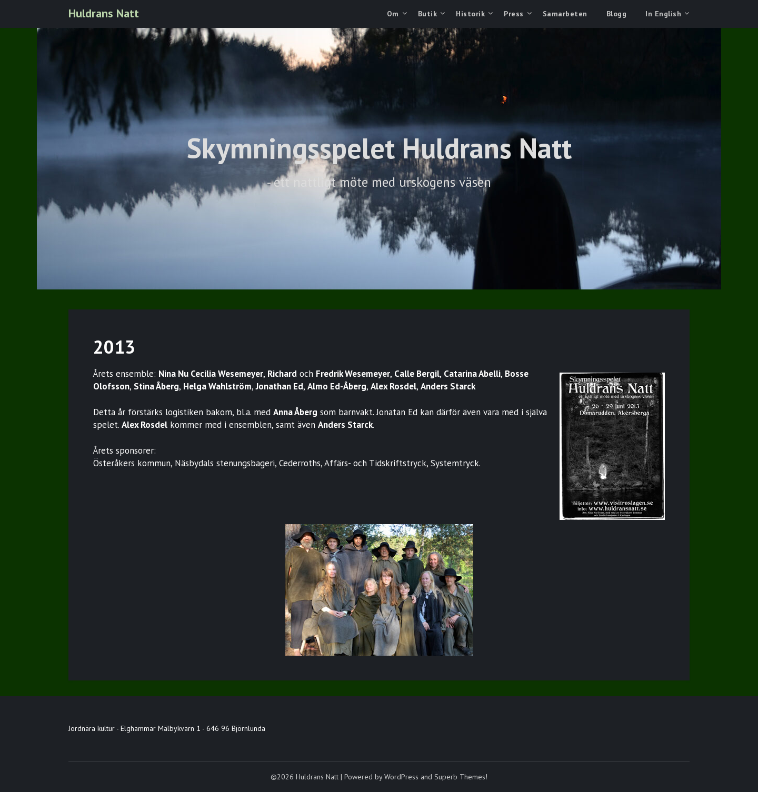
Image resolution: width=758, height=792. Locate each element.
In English (663, 13)
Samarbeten (565, 13)
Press (514, 13)
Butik (427, 13)
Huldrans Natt (103, 13)
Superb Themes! (460, 776)
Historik (470, 13)
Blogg (616, 13)
